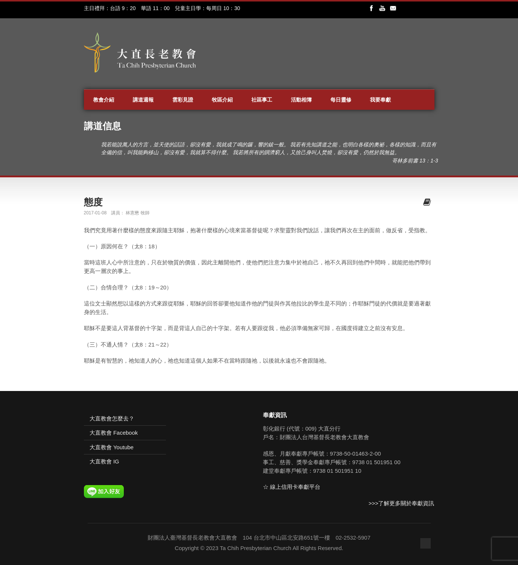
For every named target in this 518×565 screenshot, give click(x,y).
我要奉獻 (380, 100)
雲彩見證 (182, 100)
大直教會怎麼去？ (112, 418)
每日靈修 (340, 100)
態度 (93, 202)
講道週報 (143, 100)
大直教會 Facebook (114, 432)
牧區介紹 (222, 100)
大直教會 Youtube (112, 447)
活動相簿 (301, 100)
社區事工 (261, 100)
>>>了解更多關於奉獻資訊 (401, 503)
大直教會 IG (104, 461)
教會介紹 (103, 100)
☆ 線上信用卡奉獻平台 (291, 487)
